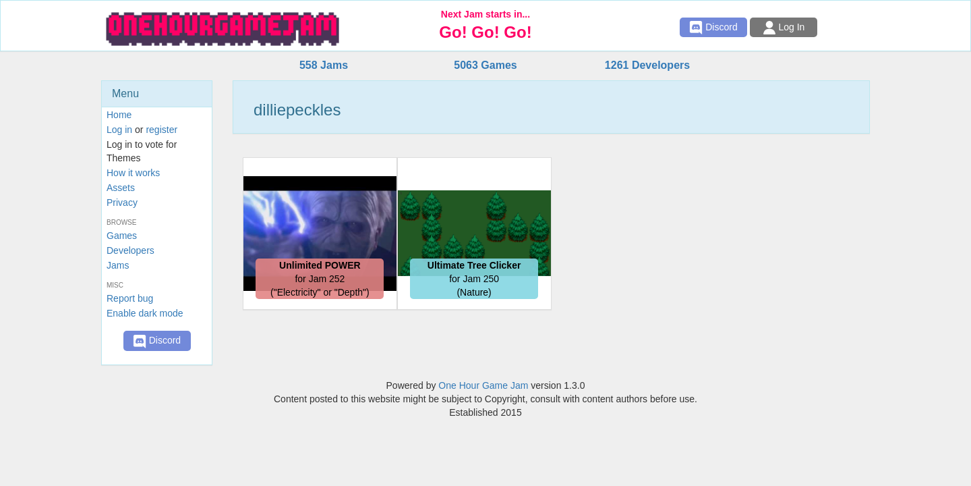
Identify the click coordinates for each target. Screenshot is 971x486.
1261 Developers (647, 65)
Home (119, 114)
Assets (121, 187)
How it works (133, 172)
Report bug (130, 298)
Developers (130, 250)
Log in (119, 129)
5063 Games (485, 65)
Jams (118, 265)
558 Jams (323, 65)
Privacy (122, 202)
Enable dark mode (145, 313)
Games (122, 235)
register (161, 129)
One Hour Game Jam (483, 385)
